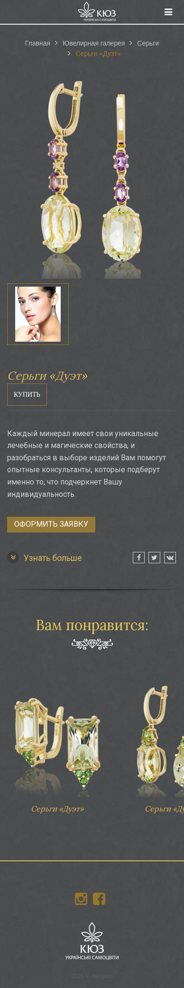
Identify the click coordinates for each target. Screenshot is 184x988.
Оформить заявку (51, 524)
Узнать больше (44, 557)
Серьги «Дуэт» (57, 743)
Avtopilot (102, 976)
